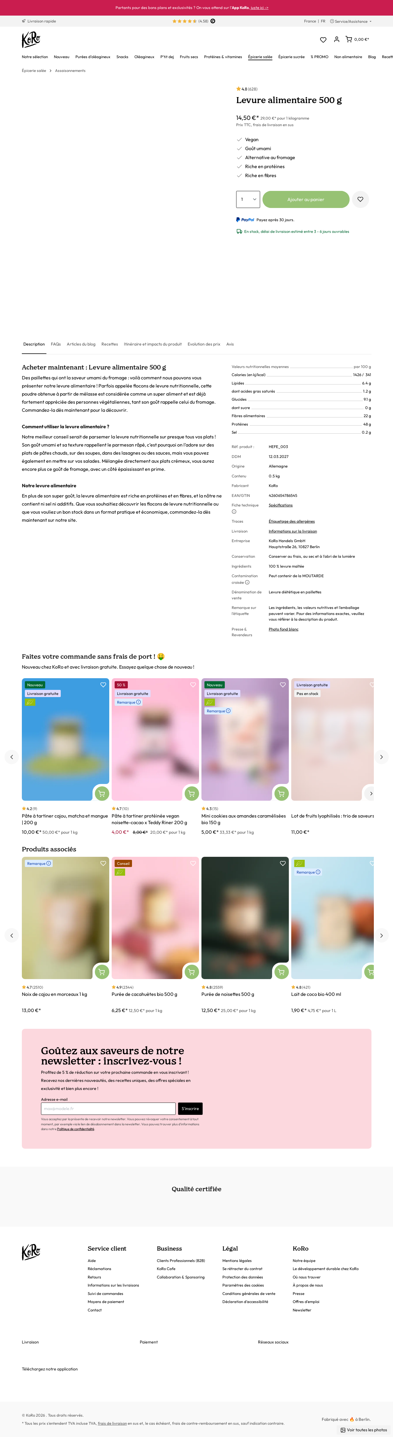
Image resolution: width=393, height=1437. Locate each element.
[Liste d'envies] (323, 40)
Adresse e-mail (54, 1099)
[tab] (34, 344)
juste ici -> (259, 7)
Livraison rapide (39, 21)
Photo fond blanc (283, 629)
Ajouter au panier (305, 199)
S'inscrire (190, 1108)
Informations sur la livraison (293, 531)
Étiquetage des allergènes (292, 521)
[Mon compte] (337, 40)
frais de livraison (112, 1423)
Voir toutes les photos (363, 1430)
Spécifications (281, 505)
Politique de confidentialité (75, 1129)
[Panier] (357, 39)
